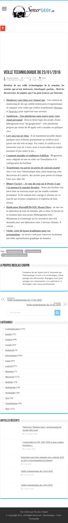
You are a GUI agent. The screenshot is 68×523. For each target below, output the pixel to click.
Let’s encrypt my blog (17, 136)
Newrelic (13, 111)
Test (7, 398)
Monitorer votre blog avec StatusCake (25, 100)
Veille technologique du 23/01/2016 (37, 485)
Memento (9, 371)
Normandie (10, 392)
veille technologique (14, 255)
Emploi (8, 334)
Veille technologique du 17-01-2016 (24, 299)
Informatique (15, 251)
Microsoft (9, 376)
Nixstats (58, 107)
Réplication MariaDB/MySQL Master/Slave (28, 207)
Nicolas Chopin (12, 78)
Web (44, 78)
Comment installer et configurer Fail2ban (27, 155)
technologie (33, 251)
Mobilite (9, 382)
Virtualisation (11, 403)
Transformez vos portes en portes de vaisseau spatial (33, 167)
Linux (8, 360)
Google (8, 344)
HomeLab (9, 350)
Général (8, 339)
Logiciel (9, 366)
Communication (12, 328)
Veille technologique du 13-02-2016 (43, 303)
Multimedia (10, 387)
